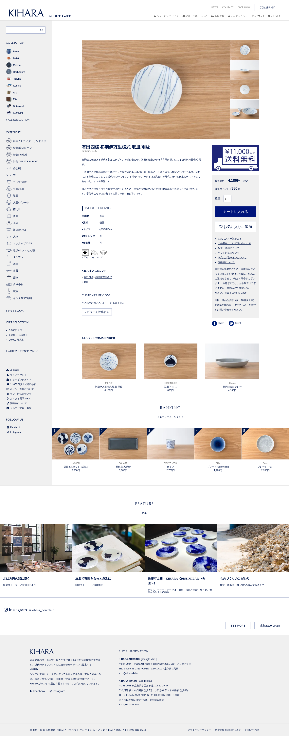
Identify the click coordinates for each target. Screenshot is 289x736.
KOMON (14, 112)
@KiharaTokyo (131, 704)
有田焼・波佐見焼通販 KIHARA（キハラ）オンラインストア (65, 729)
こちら (240, 305)
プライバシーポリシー (199, 729)
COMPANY (267, 7)
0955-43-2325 (239, 292)
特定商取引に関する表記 (228, 729)
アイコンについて (92, 257)
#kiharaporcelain (270, 625)
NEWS (214, 7)
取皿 (86, 282)
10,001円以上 (16, 339)
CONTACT (228, 7)
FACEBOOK (244, 7)
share (218, 323)
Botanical (15, 106)
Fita (11, 99)
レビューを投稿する (96, 311)
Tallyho (13, 78)
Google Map (148, 659)
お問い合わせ (252, 729)
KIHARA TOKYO (128, 681)
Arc (11, 92)
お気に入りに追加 (235, 227)
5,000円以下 (15, 330)
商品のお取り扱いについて (232, 257)
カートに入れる (235, 212)
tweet (235, 323)
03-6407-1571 (133, 695)
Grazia (13, 65)
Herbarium (15, 72)
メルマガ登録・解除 (18, 408)
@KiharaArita (130, 673)
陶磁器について (226, 262)
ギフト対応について (228, 252)
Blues (13, 51)
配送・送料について (194, 16)
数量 (217, 198)
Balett (13, 58)
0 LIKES (274, 16)
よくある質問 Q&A (18, 398)
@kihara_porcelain (41, 610)
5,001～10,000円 (18, 335)
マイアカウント (238, 16)
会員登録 (217, 16)
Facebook (13, 427)
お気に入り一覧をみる (230, 238)
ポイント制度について (20, 389)
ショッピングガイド (166, 16)
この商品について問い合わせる (234, 243)
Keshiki (13, 85)
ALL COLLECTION (17, 119)
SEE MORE (238, 625)
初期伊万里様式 (103, 277)
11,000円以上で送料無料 (21, 384)
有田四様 (88, 277)
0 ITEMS (258, 16)
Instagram (13, 432)
